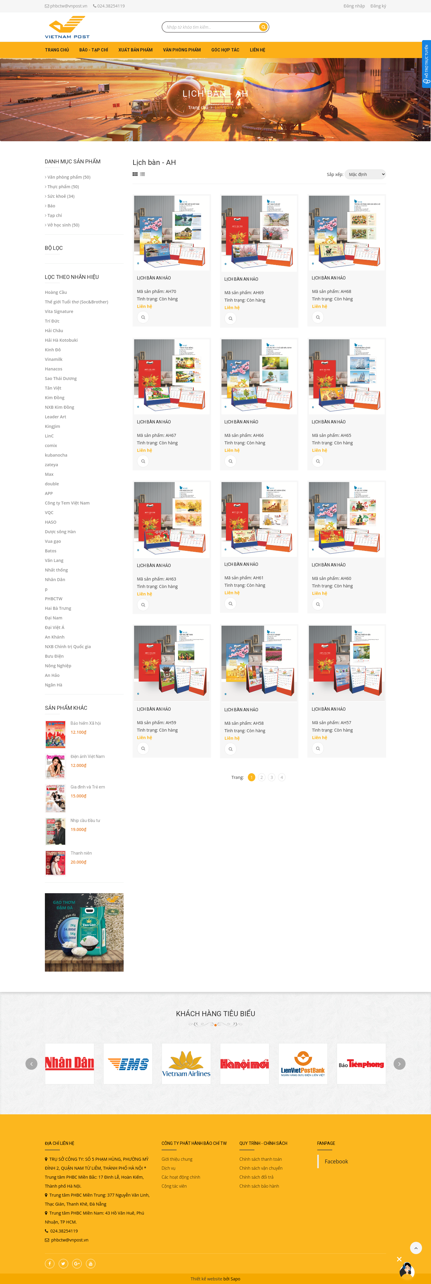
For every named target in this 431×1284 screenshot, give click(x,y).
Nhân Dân (55, 579)
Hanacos (53, 369)
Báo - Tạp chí (93, 50)
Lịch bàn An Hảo (154, 278)
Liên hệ (257, 50)
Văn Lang (54, 560)
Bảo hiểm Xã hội (86, 723)
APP (49, 493)
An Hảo (52, 675)
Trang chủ (57, 50)
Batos (50, 551)
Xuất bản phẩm (136, 50)
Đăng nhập (354, 6)
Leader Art (55, 417)
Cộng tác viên (174, 1186)
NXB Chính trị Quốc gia (68, 646)
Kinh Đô (53, 349)
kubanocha (56, 455)
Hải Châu (54, 330)
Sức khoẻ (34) (60, 196)
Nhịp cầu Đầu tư (85, 820)
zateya (51, 464)
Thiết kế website (206, 1279)
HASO (51, 522)
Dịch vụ (168, 1168)
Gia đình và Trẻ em (88, 787)
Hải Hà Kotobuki (61, 340)
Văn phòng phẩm (182, 50)
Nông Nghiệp (58, 665)
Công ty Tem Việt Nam (67, 503)
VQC (49, 512)
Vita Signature (59, 311)
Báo (50, 206)
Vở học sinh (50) (62, 225)
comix (51, 445)
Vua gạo (53, 541)
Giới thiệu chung (177, 1159)
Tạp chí (53, 215)
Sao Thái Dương (61, 378)
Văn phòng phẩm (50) (67, 177)
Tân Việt (53, 388)
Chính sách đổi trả (256, 1177)
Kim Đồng (54, 397)
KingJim (52, 426)
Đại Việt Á (54, 627)
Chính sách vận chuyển (261, 1168)
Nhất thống (56, 570)
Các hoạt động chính (181, 1177)
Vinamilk (54, 359)
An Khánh (55, 637)
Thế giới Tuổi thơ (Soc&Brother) (76, 302)
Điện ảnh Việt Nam (88, 756)
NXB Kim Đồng (59, 407)
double (52, 484)
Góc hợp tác (225, 50)
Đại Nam (53, 618)
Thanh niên (81, 853)
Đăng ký (378, 6)
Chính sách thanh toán (260, 1159)
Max (49, 474)
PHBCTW (53, 598)
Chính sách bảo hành (259, 1186)
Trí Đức (52, 321)
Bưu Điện (54, 656)
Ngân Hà (53, 685)
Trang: (237, 777)
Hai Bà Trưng (58, 608)
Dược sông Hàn (60, 531)
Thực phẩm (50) (62, 186)
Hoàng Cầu (56, 292)
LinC (49, 436)
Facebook (336, 1161)
